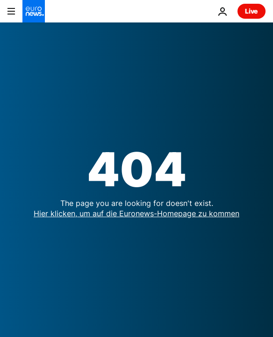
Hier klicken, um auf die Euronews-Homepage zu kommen (136, 213)
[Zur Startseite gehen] (33, 11)
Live (251, 11)
